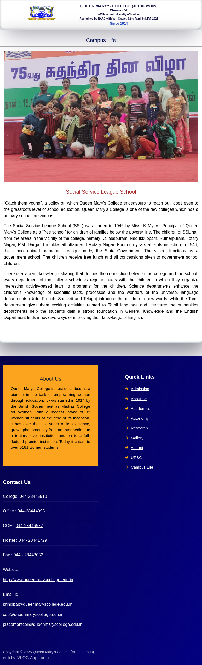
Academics (137, 408)
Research (136, 428)
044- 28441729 (33, 540)
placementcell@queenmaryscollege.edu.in (43, 624)
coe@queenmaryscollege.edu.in (33, 614)
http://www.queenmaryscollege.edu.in (38, 580)
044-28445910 (33, 496)
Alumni (134, 447)
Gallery (134, 438)
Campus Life (139, 467)
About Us (136, 398)
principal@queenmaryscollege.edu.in (37, 604)
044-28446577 (29, 525)
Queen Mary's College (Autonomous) (63, 652)
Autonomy (137, 418)
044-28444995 (31, 511)
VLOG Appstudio (33, 658)
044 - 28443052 (28, 555)
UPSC (133, 457)
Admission (137, 389)
